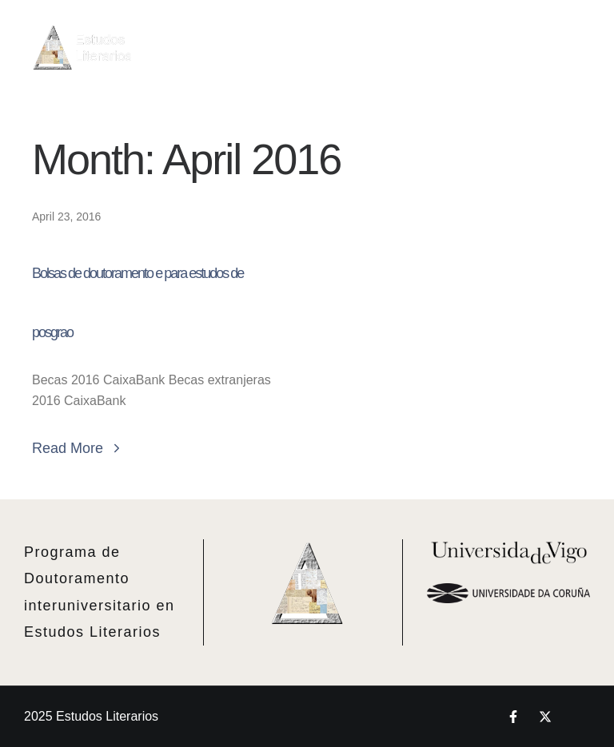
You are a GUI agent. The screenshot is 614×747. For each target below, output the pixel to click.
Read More (78, 448)
